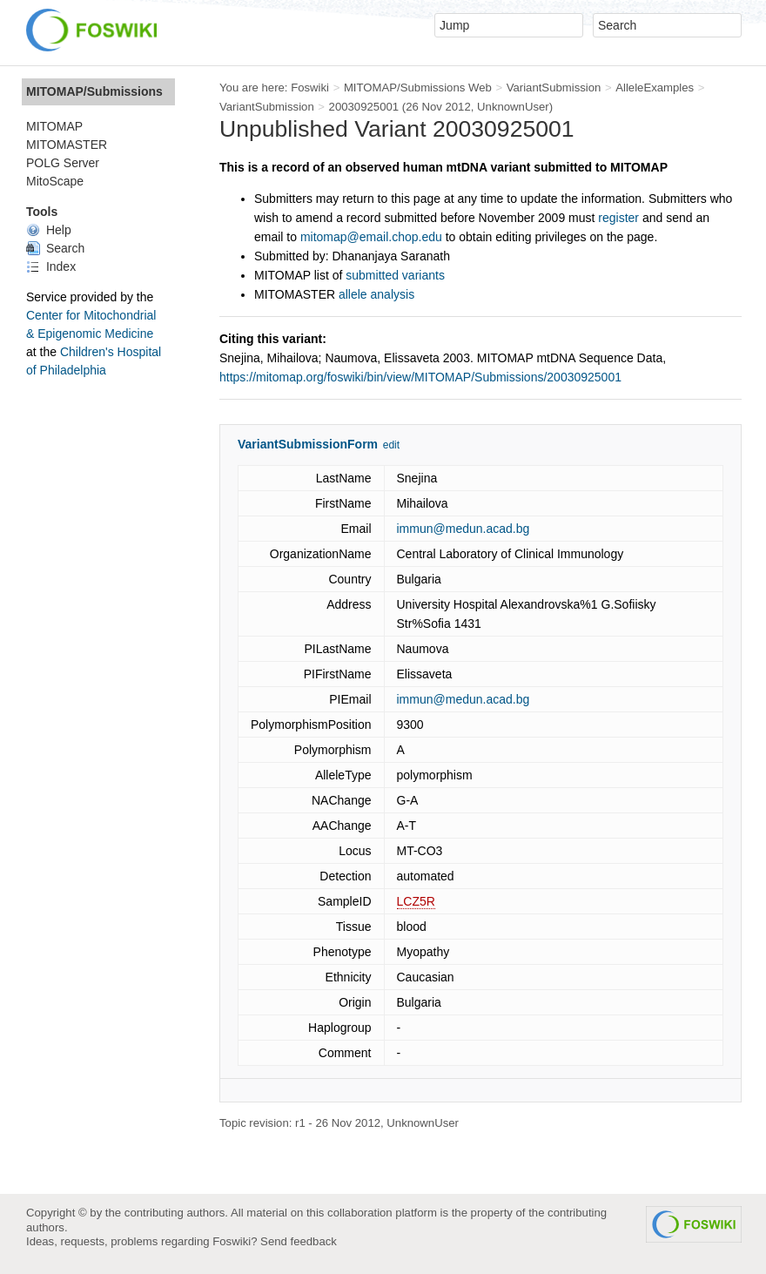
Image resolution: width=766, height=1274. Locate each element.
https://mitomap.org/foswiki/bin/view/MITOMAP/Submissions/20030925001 (420, 377)
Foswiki (310, 87)
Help (48, 230)
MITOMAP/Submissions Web (418, 87)
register (618, 218)
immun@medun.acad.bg (463, 529)
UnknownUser (513, 106)
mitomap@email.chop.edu (371, 237)
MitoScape (55, 181)
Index (51, 266)
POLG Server (62, 163)
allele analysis (376, 294)
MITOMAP (54, 126)
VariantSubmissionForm (308, 444)
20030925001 (364, 106)
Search (55, 248)
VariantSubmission (554, 87)
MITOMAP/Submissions (94, 91)
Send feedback (298, 1241)
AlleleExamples (654, 87)
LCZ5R (416, 901)
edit (391, 445)
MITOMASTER (66, 145)
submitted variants (395, 275)
